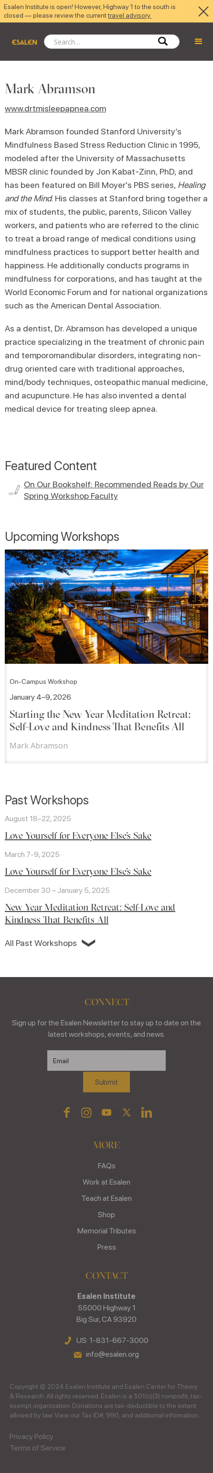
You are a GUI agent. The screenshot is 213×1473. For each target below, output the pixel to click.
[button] (198, 41)
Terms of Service (37, 1447)
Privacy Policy (31, 1436)
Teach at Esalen (106, 1198)
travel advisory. (129, 15)
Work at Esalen (106, 1182)
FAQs (107, 1165)
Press (106, 1247)
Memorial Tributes (106, 1230)
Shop (106, 1214)
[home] (22, 41)
